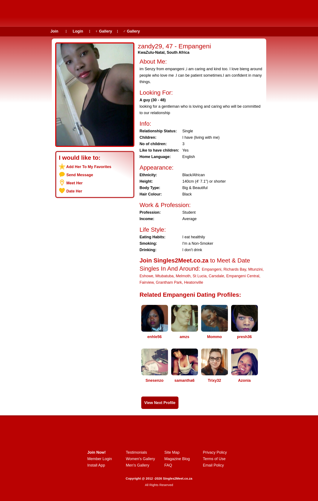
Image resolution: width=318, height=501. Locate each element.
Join (54, 31)
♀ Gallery (103, 31)
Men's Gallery (137, 465)
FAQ (168, 465)
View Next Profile (159, 403)
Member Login (99, 459)
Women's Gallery (140, 459)
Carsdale (216, 276)
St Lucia (200, 276)
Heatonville (193, 282)
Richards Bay (234, 269)
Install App (96, 465)
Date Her (74, 191)
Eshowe (146, 276)
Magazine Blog (177, 459)
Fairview (147, 282)
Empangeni (211, 269)
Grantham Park (169, 282)
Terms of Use (214, 459)
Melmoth (183, 276)
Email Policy (213, 465)
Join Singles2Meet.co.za (174, 260)
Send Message (79, 175)
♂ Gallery (131, 31)
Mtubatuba (164, 276)
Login (78, 31)
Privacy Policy (215, 452)
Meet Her (74, 183)
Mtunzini (255, 269)
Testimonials (136, 452)
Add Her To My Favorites (88, 167)
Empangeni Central (242, 276)
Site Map (172, 452)
